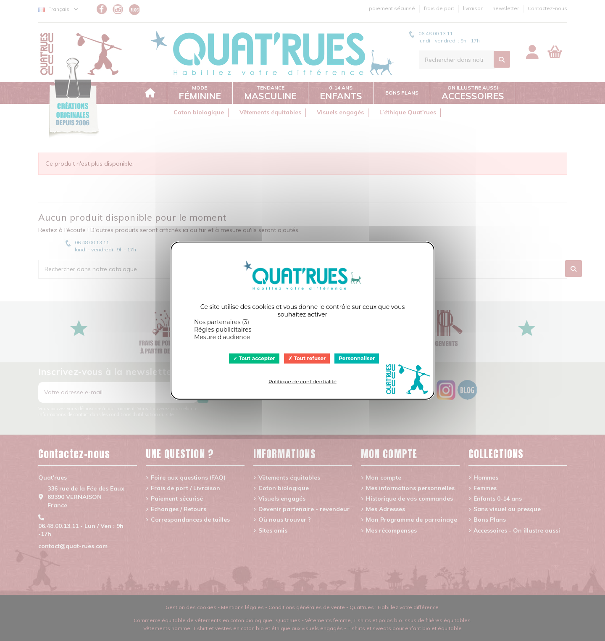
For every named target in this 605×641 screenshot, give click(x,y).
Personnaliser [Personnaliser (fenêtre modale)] (357, 358)
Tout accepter (254, 358)
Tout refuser (307, 358)
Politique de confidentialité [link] (302, 381)
